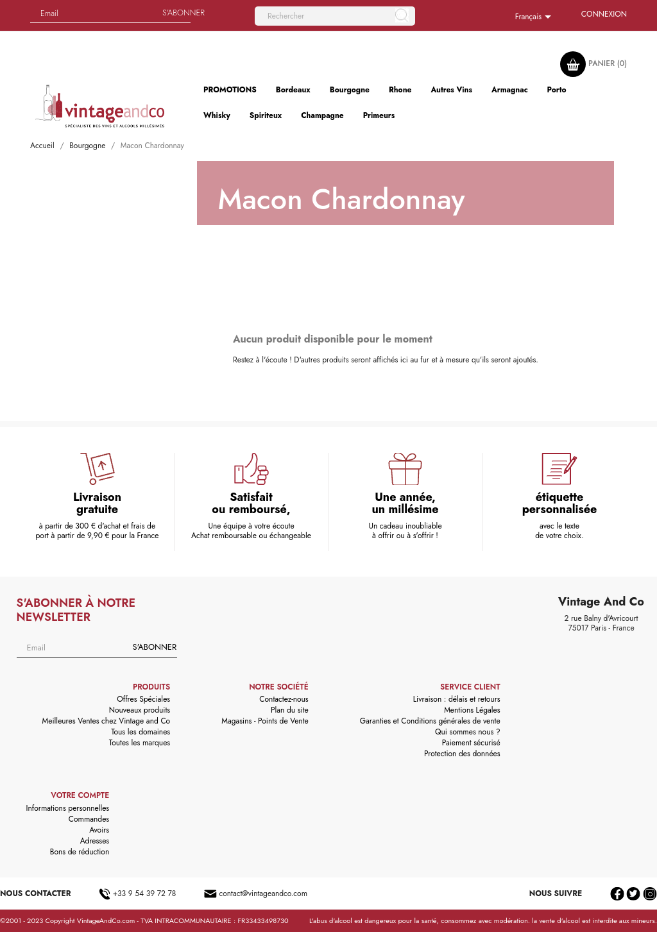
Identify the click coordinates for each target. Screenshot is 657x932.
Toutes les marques (139, 743)
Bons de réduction (79, 852)
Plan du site (290, 710)
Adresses (95, 841)
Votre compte (80, 795)
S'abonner (154, 647)
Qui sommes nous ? (467, 732)
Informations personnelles (68, 808)
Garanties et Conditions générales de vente (430, 721)
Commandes (89, 819)
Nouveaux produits (139, 710)
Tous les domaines (140, 732)
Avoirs (99, 830)
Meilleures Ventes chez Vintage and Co (106, 721)
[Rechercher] (335, 16)
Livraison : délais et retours (456, 699)
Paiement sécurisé (471, 743)
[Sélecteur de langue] (535, 17)
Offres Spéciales (143, 699)
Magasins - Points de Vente (265, 721)
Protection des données (462, 753)
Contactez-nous (283, 699)
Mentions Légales (472, 710)
